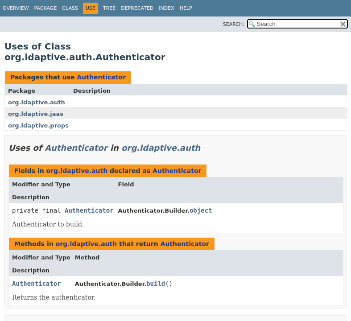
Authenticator (101, 77)
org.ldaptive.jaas (35, 114)
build (155, 283)
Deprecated (137, 8)
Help (186, 8)
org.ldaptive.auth (36, 102)
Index (166, 8)
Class (70, 8)
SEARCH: (233, 24)
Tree (109, 8)
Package (45, 8)
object (201, 210)
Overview (16, 8)
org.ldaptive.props (38, 125)
